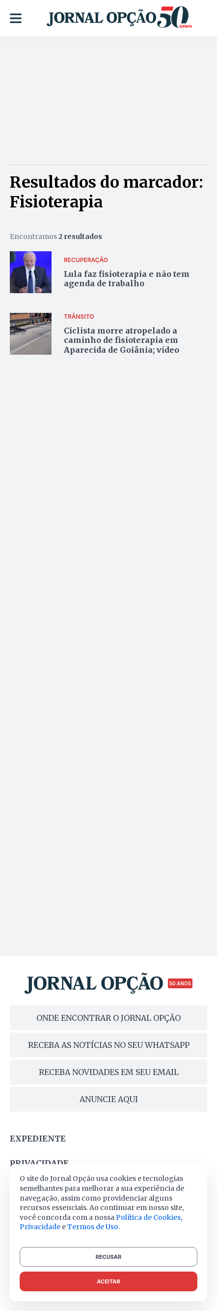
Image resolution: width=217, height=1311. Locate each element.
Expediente (38, 1138)
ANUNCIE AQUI (109, 1099)
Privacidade (39, 1163)
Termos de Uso (92, 1226)
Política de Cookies (148, 1217)
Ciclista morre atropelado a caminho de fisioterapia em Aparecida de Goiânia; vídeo (121, 340)
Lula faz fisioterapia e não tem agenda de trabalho (127, 278)
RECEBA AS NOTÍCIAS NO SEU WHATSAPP (109, 1045)
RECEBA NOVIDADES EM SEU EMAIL (109, 1072)
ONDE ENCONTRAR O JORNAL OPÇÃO (108, 1018)
